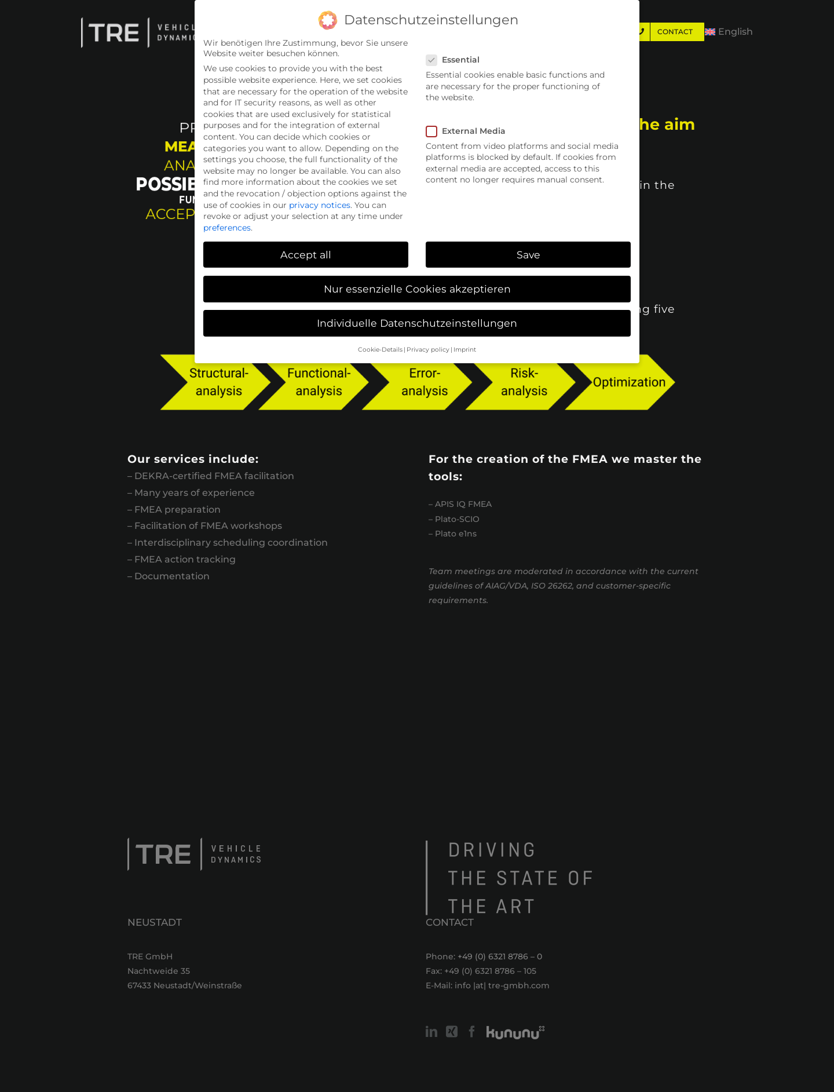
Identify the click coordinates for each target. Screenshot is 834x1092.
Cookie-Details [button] (380, 349)
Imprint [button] (464, 349)
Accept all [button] (305, 255)
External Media (470, 131)
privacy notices (319, 205)
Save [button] (528, 255)
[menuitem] (729, 32)
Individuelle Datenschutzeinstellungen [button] (417, 323)
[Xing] (452, 1032)
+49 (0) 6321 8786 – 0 (500, 956)
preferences (227, 227)
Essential (457, 59)
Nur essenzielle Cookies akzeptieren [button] (417, 289)
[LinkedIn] (431, 1032)
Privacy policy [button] (428, 349)
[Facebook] (472, 1032)
